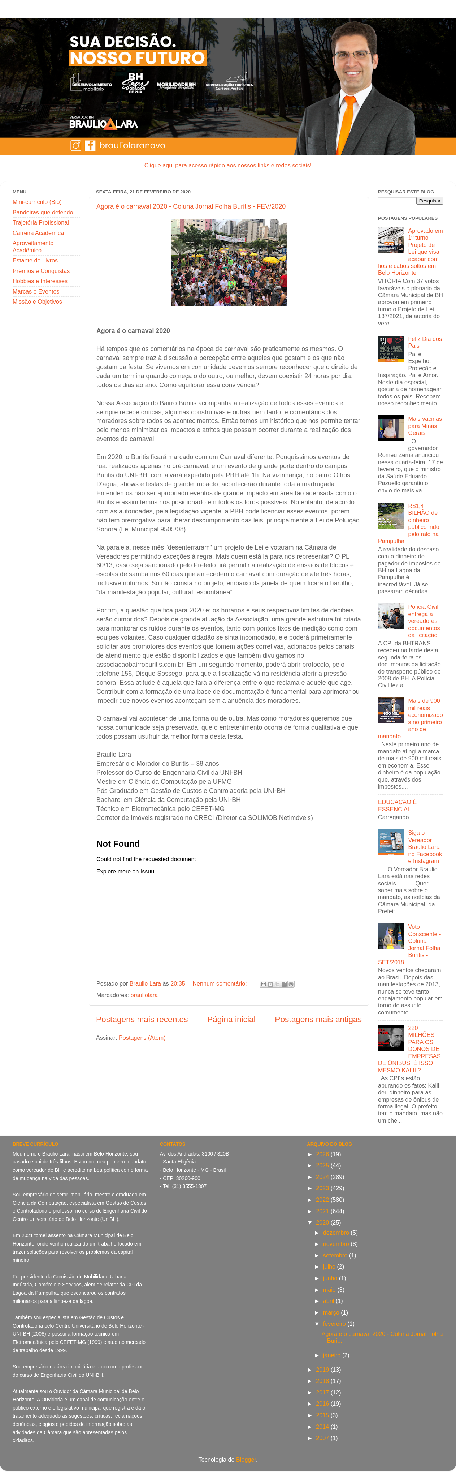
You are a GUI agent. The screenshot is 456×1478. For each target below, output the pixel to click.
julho (330, 1266)
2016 (323, 1403)
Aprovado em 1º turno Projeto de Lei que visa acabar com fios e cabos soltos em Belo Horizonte (410, 251)
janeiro (332, 1355)
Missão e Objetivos (37, 301)
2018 (323, 1380)
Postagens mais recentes (142, 1019)
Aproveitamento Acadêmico (33, 246)
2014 (323, 1426)
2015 (323, 1415)
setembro (336, 1255)
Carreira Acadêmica (38, 233)
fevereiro (335, 1323)
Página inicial (231, 1019)
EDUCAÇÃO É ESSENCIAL (397, 805)
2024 (323, 1177)
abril (329, 1301)
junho (331, 1278)
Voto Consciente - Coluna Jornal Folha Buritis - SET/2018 (409, 944)
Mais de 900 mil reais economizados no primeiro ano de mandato (410, 718)
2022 (323, 1199)
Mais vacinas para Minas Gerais (425, 425)
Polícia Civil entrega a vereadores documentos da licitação (424, 620)
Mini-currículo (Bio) (37, 201)
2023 (323, 1188)
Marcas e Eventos (36, 291)
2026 (323, 1154)
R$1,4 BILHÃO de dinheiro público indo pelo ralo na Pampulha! (408, 523)
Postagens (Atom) (142, 1037)
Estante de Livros (35, 260)
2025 (323, 1165)
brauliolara (144, 995)
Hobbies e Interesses (40, 281)
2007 (323, 1438)
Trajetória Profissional (41, 222)
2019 (323, 1369)
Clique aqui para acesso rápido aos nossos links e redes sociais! (228, 165)
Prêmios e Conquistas (41, 271)
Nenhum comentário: (220, 983)
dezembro (337, 1232)
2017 (323, 1392)
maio (330, 1289)
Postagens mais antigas (318, 1019)
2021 (323, 1211)
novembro (337, 1243)
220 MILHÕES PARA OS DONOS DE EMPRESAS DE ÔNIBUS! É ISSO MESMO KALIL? (409, 1049)
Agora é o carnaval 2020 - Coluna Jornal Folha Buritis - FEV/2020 (191, 206)
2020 (323, 1222)
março (332, 1312)
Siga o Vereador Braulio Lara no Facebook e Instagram (425, 846)
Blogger (246, 1459)
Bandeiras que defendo (43, 212)
